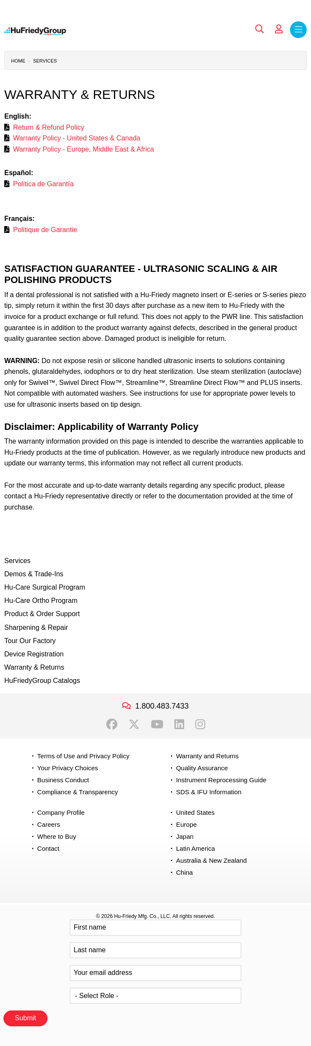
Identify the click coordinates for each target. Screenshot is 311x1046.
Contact (48, 848)
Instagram (200, 724)
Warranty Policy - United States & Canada (76, 138)
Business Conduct (63, 780)
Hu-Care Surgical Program (44, 587)
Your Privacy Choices (67, 768)
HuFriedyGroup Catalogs (42, 680)
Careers (48, 824)
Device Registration (34, 654)
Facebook (111, 724)
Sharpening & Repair (36, 627)
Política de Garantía (43, 184)
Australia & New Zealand (211, 860)
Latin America (195, 848)
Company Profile (61, 812)
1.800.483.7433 (161, 706)
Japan (185, 836)
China (184, 872)
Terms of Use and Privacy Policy (83, 756)
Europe (186, 824)
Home (18, 60)
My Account (279, 29)
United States (195, 812)
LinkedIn (179, 724)
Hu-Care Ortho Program (41, 600)
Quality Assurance (202, 768)
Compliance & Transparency (77, 792)
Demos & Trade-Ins (33, 574)
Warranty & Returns (34, 667)
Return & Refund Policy (48, 127)
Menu (298, 29)
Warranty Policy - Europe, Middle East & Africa (83, 149)
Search (259, 29)
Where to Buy (56, 836)
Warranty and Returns (207, 756)
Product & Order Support (42, 613)
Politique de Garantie (45, 229)
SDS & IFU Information (209, 792)
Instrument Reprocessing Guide (221, 780)
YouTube (157, 724)
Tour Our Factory (30, 640)
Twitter (134, 724)
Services (45, 60)
